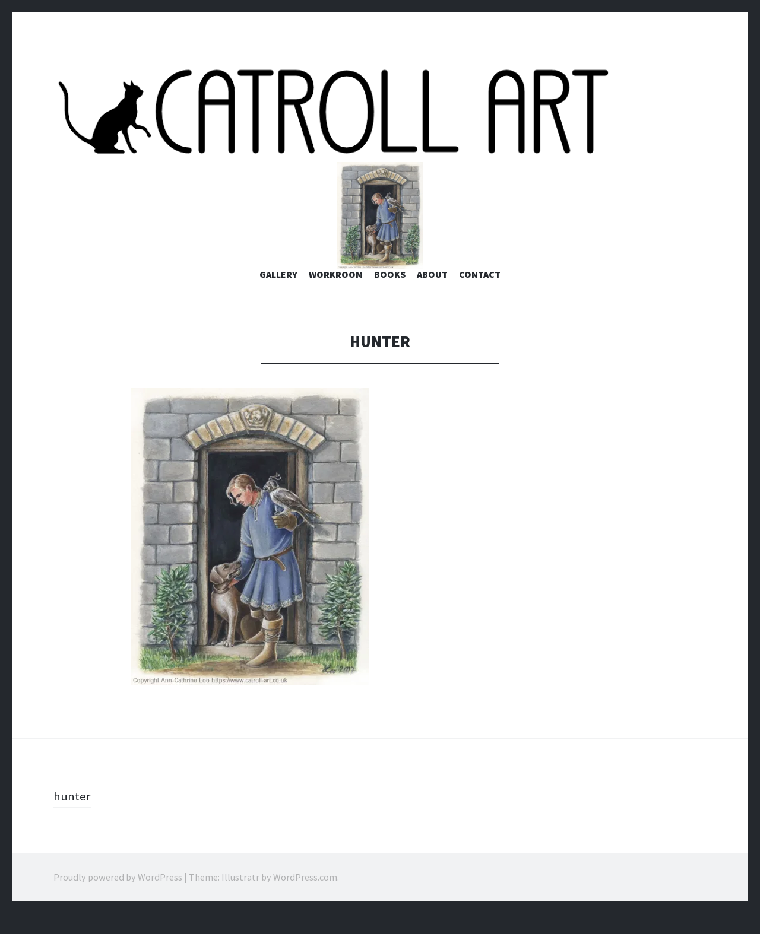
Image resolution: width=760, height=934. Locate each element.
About (432, 296)
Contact (480, 296)
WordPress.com (305, 898)
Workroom (336, 296)
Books (390, 296)
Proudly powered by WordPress (117, 898)
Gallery (278, 296)
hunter (72, 817)
